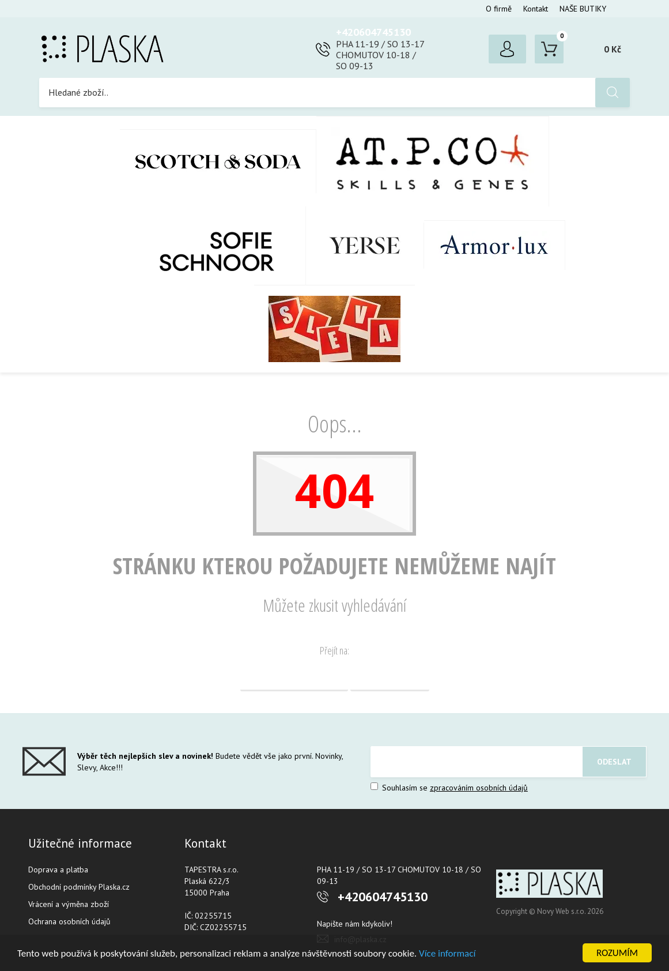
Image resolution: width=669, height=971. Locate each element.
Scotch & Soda (218, 161)
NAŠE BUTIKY (583, 8)
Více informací (447, 953)
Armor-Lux (494, 245)
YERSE (365, 246)
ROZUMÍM (617, 953)
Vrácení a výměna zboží (68, 904)
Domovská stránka (294, 677)
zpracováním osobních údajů (479, 787)
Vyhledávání (390, 677)
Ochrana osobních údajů (69, 921)
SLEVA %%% (334, 328)
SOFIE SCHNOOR (205, 245)
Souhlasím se (449, 787)
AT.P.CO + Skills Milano (432, 161)
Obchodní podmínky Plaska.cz (79, 887)
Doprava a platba (58, 869)
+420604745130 (373, 32)
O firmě (499, 8)
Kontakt (535, 8)
